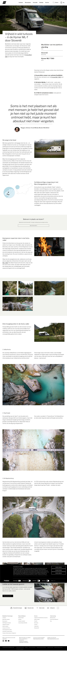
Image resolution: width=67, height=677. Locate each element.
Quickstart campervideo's (7, 642)
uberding (44, 47)
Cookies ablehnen (58, 667)
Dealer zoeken (37, 630)
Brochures (36, 634)
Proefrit (35, 632)
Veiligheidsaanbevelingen (41, 658)
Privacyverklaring (32, 658)
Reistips (41, 2)
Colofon (26, 658)
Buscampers (28, 2)
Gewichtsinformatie (20, 658)
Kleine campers (5, 637)
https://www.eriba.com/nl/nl (38, 650)
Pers (51, 632)
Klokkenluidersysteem (58, 658)
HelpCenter (36, 637)
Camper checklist (21, 632)
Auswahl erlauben (58, 664)
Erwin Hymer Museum (54, 630)
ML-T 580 (5, 263)
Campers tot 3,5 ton (6, 639)
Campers (21, 2)
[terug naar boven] (63, 655)
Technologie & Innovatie (7, 641)
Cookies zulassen (58, 661)
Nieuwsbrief (36, 639)
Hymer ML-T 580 (47, 58)
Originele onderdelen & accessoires (40, 629)
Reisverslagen (21, 629)
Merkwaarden (52, 629)
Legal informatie (50, 658)
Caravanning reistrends (22, 634)
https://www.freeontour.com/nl (53, 650)
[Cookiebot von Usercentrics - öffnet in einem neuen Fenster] (6, 675)
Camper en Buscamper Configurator (9, 644)
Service (47, 2)
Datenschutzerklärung (30, 671)
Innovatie (35, 2)
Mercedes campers (6, 630)
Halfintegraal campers (7, 634)
